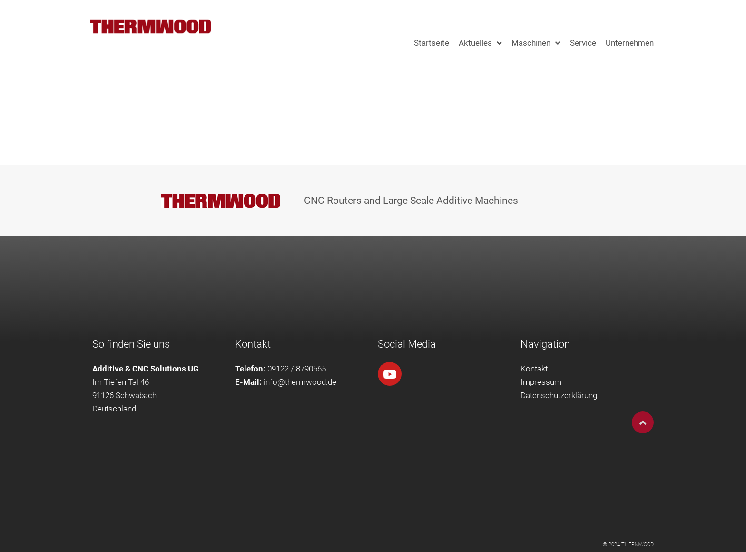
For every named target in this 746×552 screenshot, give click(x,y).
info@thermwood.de (300, 382)
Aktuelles (480, 43)
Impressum (540, 382)
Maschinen (535, 43)
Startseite (431, 43)
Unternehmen (630, 43)
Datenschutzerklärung (558, 395)
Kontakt (534, 368)
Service (583, 43)
